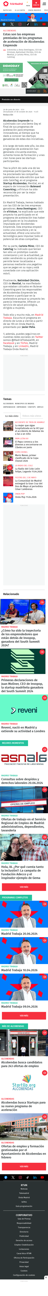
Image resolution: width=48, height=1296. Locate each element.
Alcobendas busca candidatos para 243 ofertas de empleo (24, 1042)
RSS (45, 91)
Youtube (44, 24)
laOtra (24, 1202)
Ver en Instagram (20, 1177)
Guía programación (24, 1206)
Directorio (24, 1232)
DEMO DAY (24, 75)
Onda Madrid (34, 10)
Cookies (24, 1271)
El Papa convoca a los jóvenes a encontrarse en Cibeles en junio (8, 442)
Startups (32, 407)
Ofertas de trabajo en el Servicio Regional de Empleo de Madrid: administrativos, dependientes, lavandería (24, 799)
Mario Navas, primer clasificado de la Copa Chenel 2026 (8, 456)
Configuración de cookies (24, 1275)
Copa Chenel (21, 452)
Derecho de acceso (24, 1240)
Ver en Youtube (42, 1177)
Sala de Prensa (24, 1219)
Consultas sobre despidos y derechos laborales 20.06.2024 (24, 759)
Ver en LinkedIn (35, 1177)
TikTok (28, 24)
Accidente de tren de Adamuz (30, 422)
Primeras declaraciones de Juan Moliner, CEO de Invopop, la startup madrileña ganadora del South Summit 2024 (22, 661)
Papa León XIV (21, 439)
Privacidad (24, 1262)
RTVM (24, 1185)
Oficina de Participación (24, 1258)
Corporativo (24, 1215)
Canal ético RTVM (24, 1253)
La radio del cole (24, 466)
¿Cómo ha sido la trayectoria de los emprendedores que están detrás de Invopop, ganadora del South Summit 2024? (22, 611)
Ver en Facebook (5, 1178)
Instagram (20, 24)
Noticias (7, 10)
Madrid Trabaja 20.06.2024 (24, 914)
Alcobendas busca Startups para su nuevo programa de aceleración (24, 1083)
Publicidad (24, 1236)
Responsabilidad (24, 1223)
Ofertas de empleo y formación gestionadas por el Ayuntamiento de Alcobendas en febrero (24, 1126)
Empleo (40, 407)
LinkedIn (36, 24)
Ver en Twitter (13, 1178)
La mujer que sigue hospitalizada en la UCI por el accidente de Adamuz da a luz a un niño (8, 426)
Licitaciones (24, 1249)
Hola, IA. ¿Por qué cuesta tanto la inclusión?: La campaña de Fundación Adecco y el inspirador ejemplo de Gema (24, 847)
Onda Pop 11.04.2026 (8, 498)
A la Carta (20, 10)
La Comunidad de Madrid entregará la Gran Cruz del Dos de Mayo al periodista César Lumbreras (8, 481)
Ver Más (24, 887)
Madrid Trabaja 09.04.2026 (24, 987)
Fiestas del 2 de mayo (25, 478)
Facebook (4, 24)
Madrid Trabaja (9, 627)
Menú (44, 4)
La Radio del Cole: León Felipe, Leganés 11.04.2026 (8, 469)
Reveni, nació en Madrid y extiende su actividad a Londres (24, 707)
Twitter (12, 24)
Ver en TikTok (27, 1178)
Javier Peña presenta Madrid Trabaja (24, 17)
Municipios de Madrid (24, 404)
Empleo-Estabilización (24, 1245)
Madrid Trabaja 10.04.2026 (24, 950)
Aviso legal (24, 1266)
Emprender (21, 407)
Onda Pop (20, 494)
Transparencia (24, 1227)
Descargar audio (39, 91)
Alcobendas (9, 31)
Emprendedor (9, 407)
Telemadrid (24, 1193)
